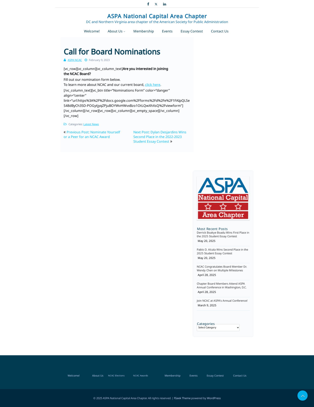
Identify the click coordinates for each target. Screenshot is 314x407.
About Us (115, 31)
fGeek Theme (182, 398)
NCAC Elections (117, 288)
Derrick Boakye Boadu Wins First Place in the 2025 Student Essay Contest (223, 238)
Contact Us (220, 31)
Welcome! (92, 31)
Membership (143, 31)
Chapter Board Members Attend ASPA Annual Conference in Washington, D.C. (222, 279)
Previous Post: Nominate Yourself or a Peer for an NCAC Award (92, 134)
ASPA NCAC (76, 58)
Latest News (91, 121)
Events (167, 31)
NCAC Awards (137, 288)
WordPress (214, 398)
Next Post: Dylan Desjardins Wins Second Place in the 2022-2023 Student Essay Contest (159, 137)
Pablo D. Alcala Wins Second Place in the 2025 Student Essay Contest (222, 252)
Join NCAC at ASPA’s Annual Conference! (222, 291)
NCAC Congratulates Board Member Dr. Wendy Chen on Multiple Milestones (222, 265)
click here (152, 84)
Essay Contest (192, 31)
